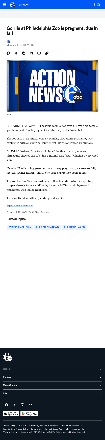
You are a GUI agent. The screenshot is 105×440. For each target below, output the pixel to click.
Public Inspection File (74, 429)
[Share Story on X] (16, 53)
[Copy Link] (47, 53)
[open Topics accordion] (52, 369)
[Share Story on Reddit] (24, 53)
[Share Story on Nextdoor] (31, 53)
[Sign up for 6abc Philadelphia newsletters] (30, 405)
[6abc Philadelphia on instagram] (22, 405)
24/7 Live (24, 4)
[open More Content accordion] (52, 385)
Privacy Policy (9, 426)
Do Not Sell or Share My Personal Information (38, 426)
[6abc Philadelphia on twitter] (14, 405)
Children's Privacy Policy (72, 426)
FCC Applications (10, 432)
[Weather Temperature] (88, 4)
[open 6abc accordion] (52, 393)
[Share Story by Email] (39, 53)
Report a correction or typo (20, 205)
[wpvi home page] (7, 357)
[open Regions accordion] (52, 377)
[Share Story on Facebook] (8, 53)
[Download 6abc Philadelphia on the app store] (11, 413)
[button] (4, 4)
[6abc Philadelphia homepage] (13, 4)
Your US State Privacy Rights (15, 429)
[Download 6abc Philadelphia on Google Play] (29, 413)
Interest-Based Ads (53, 429)
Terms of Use (36, 429)
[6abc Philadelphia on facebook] (6, 405)
